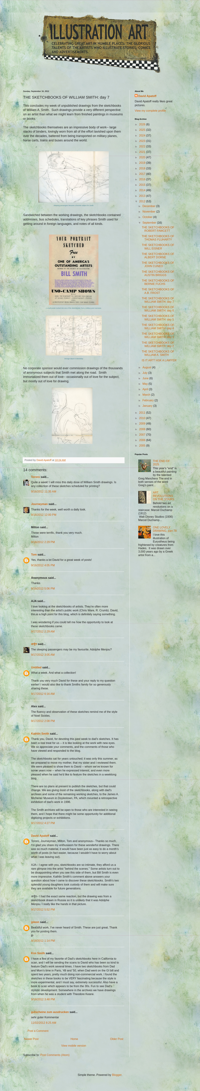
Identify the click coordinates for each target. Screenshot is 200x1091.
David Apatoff (40, 835)
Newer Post (31, 1038)
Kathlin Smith (40, 733)
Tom (34, 554)
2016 (142, 179)
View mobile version (73, 1045)
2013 (142, 195)
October (147, 217)
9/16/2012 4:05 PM (43, 565)
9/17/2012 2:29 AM (43, 631)
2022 (142, 146)
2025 (142, 129)
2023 (142, 140)
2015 (142, 184)
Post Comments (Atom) (54, 1054)
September (149, 222)
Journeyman (39, 504)
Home (74, 1038)
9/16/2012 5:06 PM (43, 588)
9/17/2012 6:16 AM (43, 693)
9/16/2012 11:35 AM (43, 491)
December (149, 206)
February (148, 400)
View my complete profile (150, 110)
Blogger (116, 1074)
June (145, 378)
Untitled (36, 667)
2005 (142, 445)
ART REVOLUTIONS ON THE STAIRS (163, 496)
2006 (142, 440)
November (149, 211)
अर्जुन (34, 644)
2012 (142, 201)
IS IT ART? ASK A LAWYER (159, 360)
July (145, 372)
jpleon (35, 922)
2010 (142, 418)
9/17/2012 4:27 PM (43, 823)
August (147, 367)
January (147, 405)
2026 (142, 124)
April (145, 389)
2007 (142, 434)
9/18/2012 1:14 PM (43, 940)
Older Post (116, 1038)
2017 (142, 173)
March (146, 394)
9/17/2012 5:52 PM (43, 909)
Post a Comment (38, 1030)
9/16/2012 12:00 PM (43, 514)
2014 (142, 190)
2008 (142, 429)
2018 (142, 168)
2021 (142, 151)
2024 (142, 135)
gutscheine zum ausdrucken (50, 1012)
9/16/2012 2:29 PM (43, 542)
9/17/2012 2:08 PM (43, 720)
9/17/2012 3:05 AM (43, 654)
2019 (142, 162)
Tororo (35, 476)
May (145, 383)
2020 (142, 157)
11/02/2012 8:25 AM (43, 1022)
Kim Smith (38, 953)
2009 (142, 423)
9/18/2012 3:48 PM (43, 999)
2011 (142, 412)
